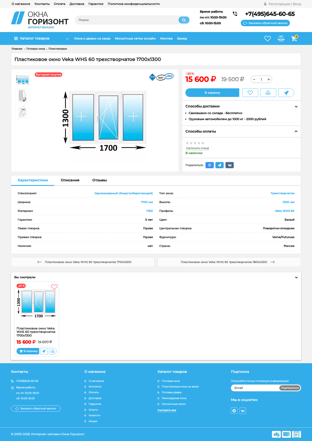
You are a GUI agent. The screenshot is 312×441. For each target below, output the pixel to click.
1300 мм (288, 202)
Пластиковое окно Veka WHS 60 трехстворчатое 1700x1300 (36, 332)
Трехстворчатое (282, 193)
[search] (132, 20)
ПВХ (149, 211)
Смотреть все (167, 410)
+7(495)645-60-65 (270, 14)
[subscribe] (266, 387)
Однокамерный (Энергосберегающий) (123, 193)
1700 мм (147, 202)
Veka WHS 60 (284, 211)
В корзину (212, 93)
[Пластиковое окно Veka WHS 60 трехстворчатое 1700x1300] (37, 305)
